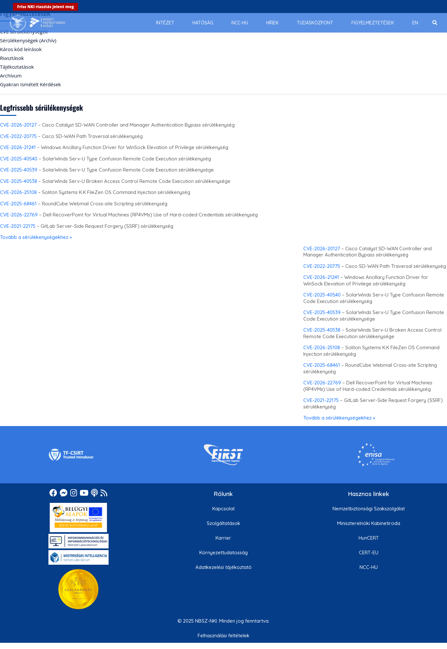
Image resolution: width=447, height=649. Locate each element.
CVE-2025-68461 (18, 203)
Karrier (223, 538)
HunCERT (369, 538)
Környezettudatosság (223, 552)
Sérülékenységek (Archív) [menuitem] (28, 40)
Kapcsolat (223, 508)
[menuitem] (165, 23)
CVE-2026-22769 (19, 215)
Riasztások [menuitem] (12, 58)
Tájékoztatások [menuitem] (17, 66)
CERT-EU (368, 552)
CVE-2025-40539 (18, 170)
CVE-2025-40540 (18, 159)
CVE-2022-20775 (18, 136)
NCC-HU (369, 567)
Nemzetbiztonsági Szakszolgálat (369, 508)
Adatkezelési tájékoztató (223, 567)
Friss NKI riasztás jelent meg (45, 6)
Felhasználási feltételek (223, 635)
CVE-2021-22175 (17, 226)
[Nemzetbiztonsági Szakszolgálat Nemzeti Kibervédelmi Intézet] (37, 23)
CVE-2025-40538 (18, 181)
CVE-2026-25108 (18, 192)
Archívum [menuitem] (10, 75)
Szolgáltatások (223, 523)
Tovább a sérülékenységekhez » (36, 237)
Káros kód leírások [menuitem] (21, 49)
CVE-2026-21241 (18, 147)
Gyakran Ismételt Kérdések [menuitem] (30, 84)
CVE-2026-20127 (18, 125)
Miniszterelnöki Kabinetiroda (368, 523)
